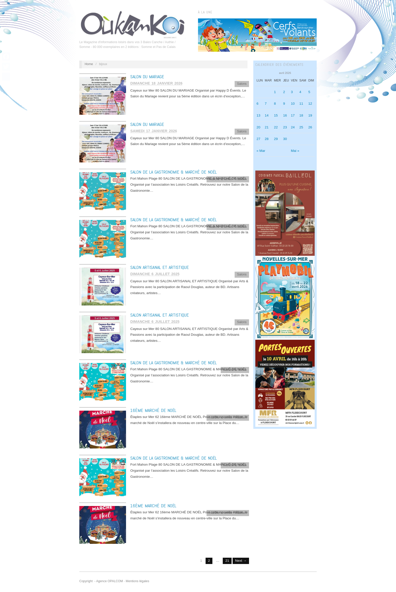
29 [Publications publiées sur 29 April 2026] (276, 139)
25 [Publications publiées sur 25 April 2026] (301, 127)
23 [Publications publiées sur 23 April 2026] (285, 127)
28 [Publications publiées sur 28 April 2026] (266, 139)
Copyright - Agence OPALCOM (101, 581)
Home (89, 64)
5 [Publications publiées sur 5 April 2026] (309, 92)
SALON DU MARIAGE (147, 76)
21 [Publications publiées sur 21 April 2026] (266, 127)
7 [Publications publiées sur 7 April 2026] (266, 103)
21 (227, 560)
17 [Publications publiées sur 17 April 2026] (293, 115)
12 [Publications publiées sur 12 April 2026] (310, 103)
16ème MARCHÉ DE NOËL (153, 410)
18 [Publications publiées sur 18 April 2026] (301, 115)
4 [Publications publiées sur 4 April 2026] (300, 92)
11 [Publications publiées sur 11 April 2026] (301, 103)
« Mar (261, 151)
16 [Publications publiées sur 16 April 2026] (285, 115)
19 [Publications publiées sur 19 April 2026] (310, 115)
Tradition (241, 179)
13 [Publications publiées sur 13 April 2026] (258, 115)
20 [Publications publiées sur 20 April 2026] (258, 127)
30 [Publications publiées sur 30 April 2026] (285, 139)
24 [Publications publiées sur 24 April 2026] (293, 127)
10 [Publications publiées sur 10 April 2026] (293, 103)
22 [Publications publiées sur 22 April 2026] (276, 127)
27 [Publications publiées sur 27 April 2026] (258, 139)
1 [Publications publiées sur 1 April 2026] (275, 92)
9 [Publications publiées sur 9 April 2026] (284, 103)
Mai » (295, 151)
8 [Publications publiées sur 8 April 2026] (275, 103)
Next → (240, 560)
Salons (241, 84)
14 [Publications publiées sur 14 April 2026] (266, 115)
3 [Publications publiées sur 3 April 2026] (292, 92)
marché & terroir (220, 179)
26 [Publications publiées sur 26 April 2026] (310, 127)
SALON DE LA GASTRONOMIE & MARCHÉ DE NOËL (173, 172)
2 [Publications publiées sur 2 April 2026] (284, 92)
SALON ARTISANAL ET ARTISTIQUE (159, 267)
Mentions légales (137, 581)
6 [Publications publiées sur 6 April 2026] (258, 103)
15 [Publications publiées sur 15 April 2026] (276, 115)
